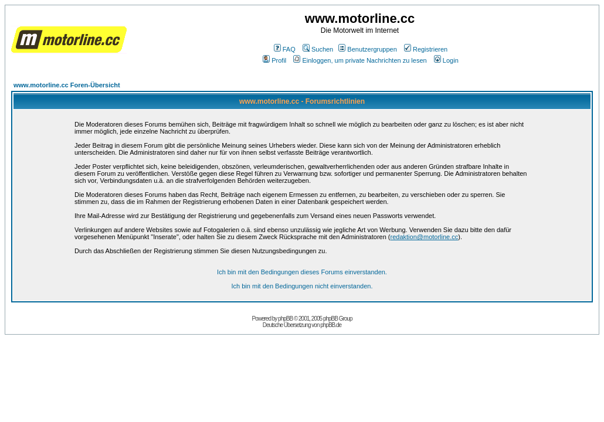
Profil (274, 60)
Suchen (318, 49)
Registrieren (425, 49)
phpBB (285, 318)
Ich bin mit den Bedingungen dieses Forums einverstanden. (302, 271)
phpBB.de (330, 325)
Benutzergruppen (367, 49)
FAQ (285, 49)
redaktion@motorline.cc (425, 236)
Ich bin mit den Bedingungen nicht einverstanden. (302, 286)
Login (446, 60)
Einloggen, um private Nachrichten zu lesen (359, 60)
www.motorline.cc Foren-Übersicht (66, 85)
